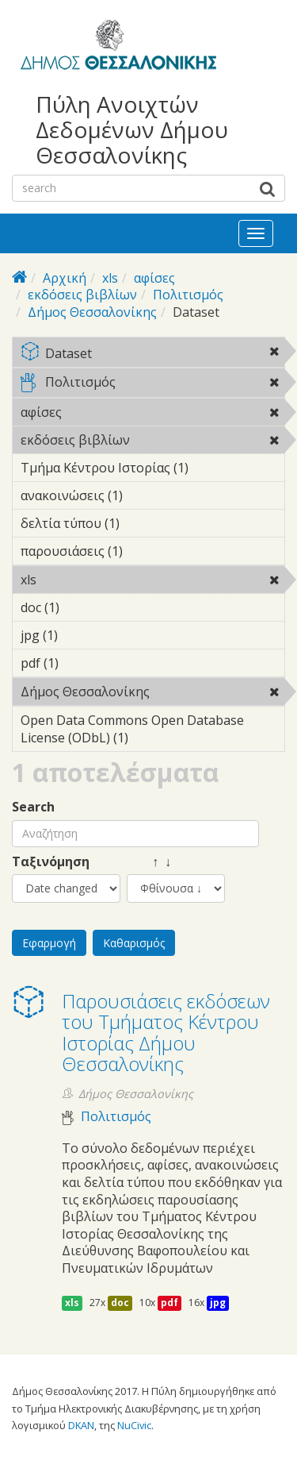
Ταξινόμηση (50, 862)
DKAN (81, 1425)
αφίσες (154, 278)
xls (110, 278)
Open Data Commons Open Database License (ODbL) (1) (152, 731)
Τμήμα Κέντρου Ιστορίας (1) (152, 470)
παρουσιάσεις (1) (147, 551)
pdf (169, 1302)
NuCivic (134, 1425)
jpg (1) (82, 635)
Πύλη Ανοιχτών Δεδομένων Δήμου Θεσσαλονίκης (132, 129)
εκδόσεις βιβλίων (82, 294)
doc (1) (84, 607)
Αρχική (64, 278)
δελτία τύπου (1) (144, 523)
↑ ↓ (149, 862)
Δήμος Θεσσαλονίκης (92, 312)
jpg (218, 1302)
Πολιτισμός (188, 294)
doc (120, 1302)
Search (33, 807)
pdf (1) (83, 663)
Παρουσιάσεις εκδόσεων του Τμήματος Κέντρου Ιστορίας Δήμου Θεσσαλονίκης (166, 1032)
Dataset (152, 354)
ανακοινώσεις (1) (147, 495)
